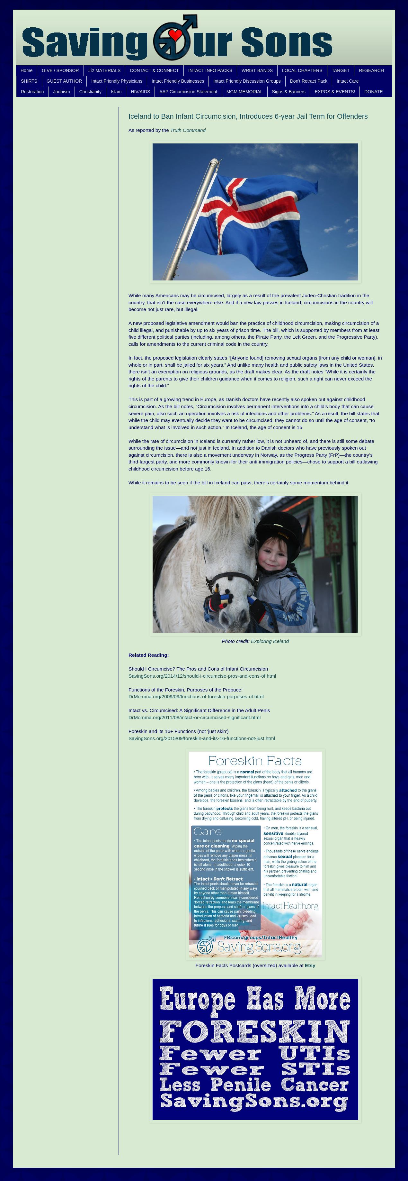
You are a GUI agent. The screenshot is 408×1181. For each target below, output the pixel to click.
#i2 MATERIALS (104, 70)
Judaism (61, 91)
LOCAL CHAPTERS (302, 70)
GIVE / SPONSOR (60, 70)
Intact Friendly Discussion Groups (246, 81)
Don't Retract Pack (308, 81)
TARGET (341, 70)
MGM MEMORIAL (244, 91)
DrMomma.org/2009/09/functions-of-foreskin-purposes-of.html (196, 696)
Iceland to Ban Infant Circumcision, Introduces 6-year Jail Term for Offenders (248, 116)
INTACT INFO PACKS (210, 70)
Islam (116, 91)
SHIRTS (29, 81)
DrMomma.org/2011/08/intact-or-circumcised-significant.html (195, 717)
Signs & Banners (289, 91)
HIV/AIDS (140, 91)
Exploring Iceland (270, 641)
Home (26, 70)
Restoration (32, 91)
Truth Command (188, 130)
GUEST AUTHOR (64, 81)
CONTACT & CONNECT (154, 70)
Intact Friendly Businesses (178, 81)
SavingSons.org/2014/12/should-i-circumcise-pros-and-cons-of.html (202, 676)
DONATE (373, 91)
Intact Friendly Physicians (116, 81)
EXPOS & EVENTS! (335, 91)
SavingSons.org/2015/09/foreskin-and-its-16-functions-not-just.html (202, 738)
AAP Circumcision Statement (188, 91)
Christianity (90, 91)
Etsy (310, 965)
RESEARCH (371, 70)
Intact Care (348, 81)
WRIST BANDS (257, 70)
